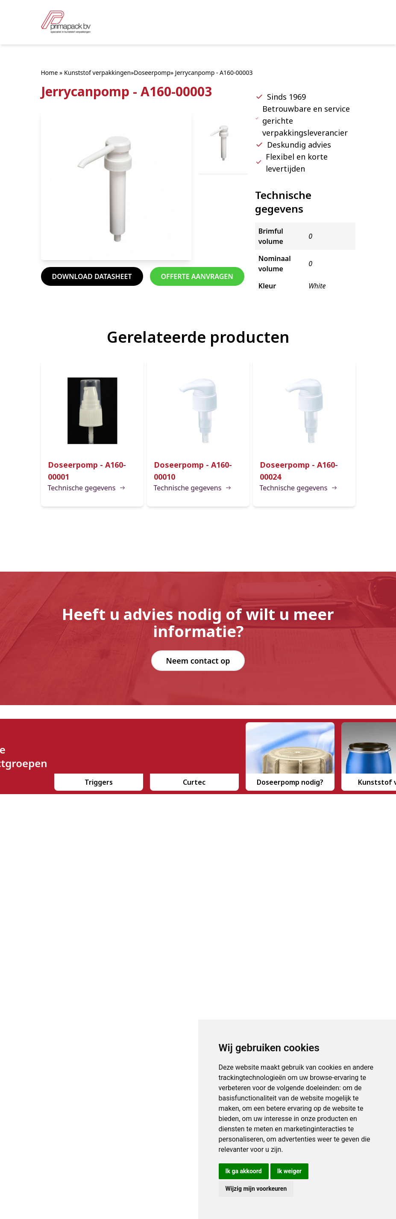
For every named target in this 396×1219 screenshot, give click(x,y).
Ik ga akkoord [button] (244, 1171)
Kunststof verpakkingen (97, 72)
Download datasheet (92, 276)
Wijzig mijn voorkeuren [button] (256, 1188)
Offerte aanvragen (197, 276)
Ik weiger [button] (289, 1171)
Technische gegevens (87, 487)
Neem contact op (198, 660)
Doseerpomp (152, 72)
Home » (52, 72)
